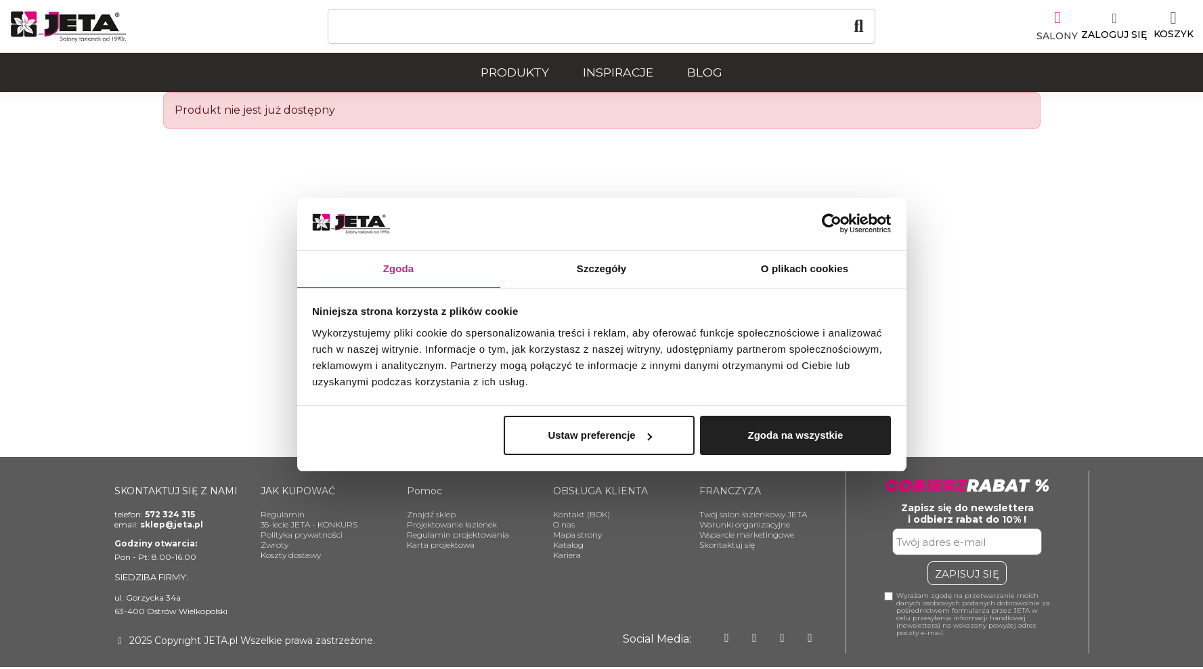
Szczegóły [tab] (601, 268)
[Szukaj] (601, 26)
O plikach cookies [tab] (804, 268)
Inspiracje (618, 72)
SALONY (1049, 34)
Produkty (515, 72)
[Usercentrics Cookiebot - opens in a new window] (831, 223)
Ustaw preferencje (599, 435)
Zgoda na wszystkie (795, 435)
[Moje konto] (1106, 26)
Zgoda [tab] (398, 268)
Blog (704, 72)
